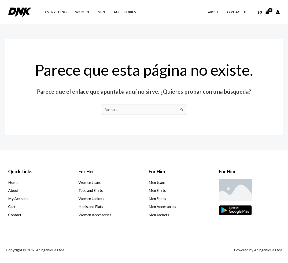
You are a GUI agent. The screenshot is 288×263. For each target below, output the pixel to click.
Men (97, 12)
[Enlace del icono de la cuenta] (278, 12)
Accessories (118, 12)
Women (79, 12)
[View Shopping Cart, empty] (263, 12)
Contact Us (237, 12)
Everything (55, 12)
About (216, 12)
